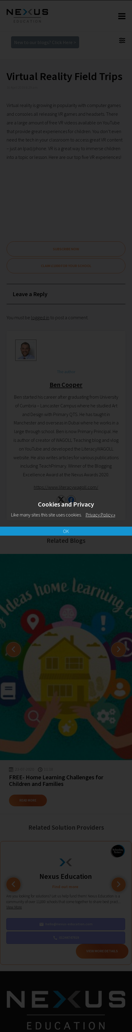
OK (66, 531)
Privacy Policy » (100, 515)
